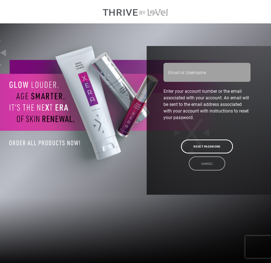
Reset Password (206, 146)
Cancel (207, 163)
